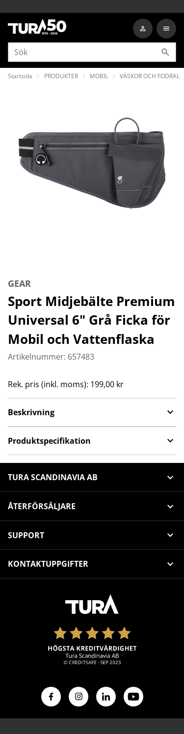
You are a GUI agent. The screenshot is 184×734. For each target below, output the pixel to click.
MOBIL (99, 76)
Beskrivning (92, 412)
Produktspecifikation (92, 441)
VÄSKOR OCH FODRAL (150, 76)
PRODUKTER (61, 76)
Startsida (20, 76)
